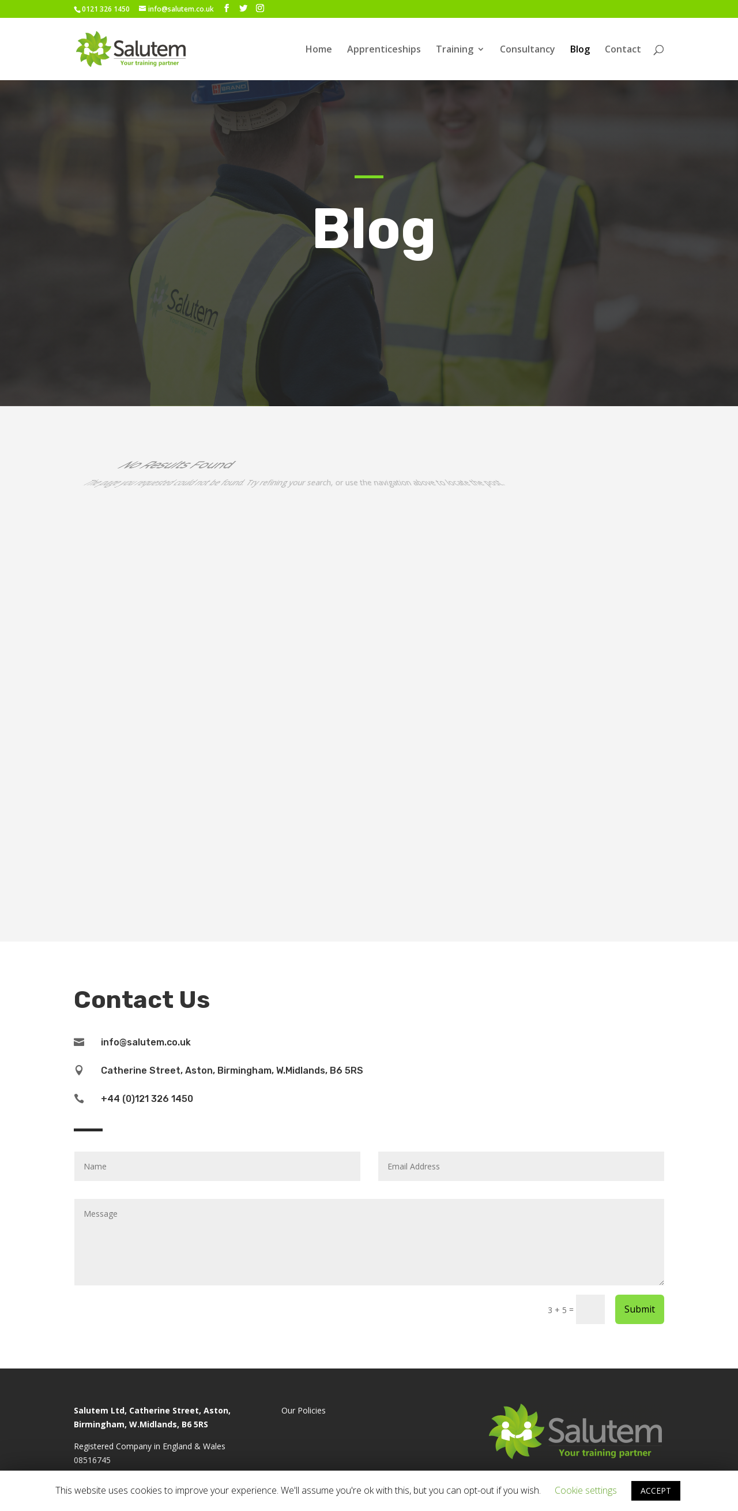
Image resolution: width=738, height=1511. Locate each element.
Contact (623, 50)
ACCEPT (656, 1490)
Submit (639, 1309)
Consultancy (527, 50)
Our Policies (303, 1410)
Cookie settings (586, 1490)
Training (454, 50)
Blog (580, 50)
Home (319, 50)
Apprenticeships (384, 50)
